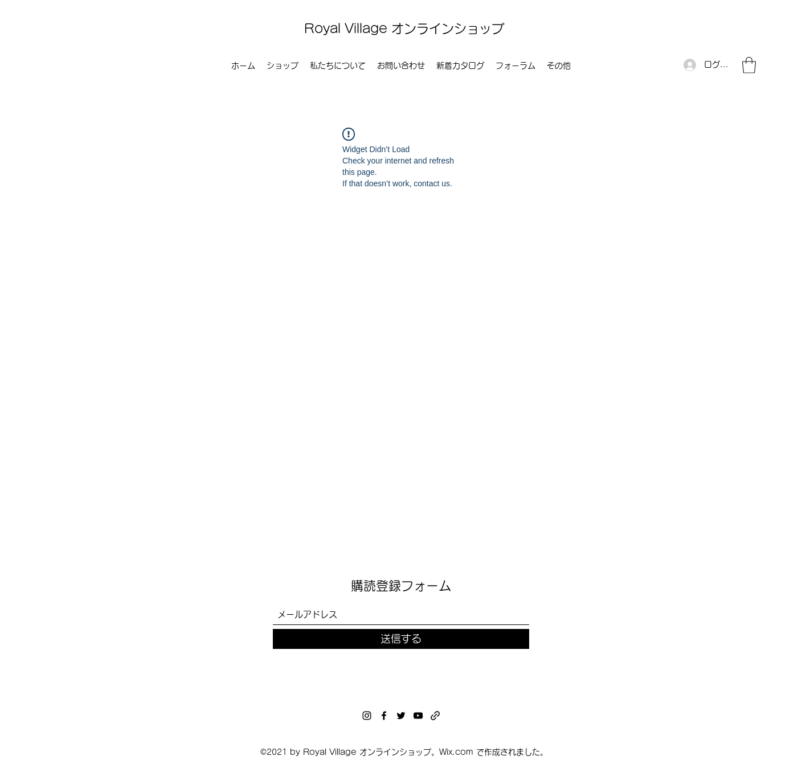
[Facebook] (384, 715)
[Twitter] (401, 715)
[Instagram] (367, 715)
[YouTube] (418, 715)
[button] (749, 65)
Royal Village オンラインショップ (404, 28)
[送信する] (401, 639)
